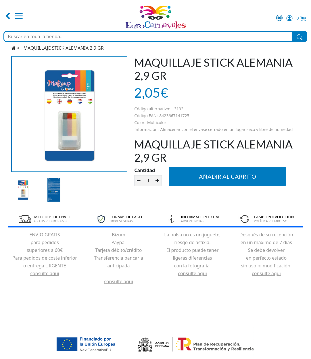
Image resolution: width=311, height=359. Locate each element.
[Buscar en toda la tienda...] (148, 36)
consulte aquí (44, 273)
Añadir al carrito (227, 176)
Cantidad (144, 170)
